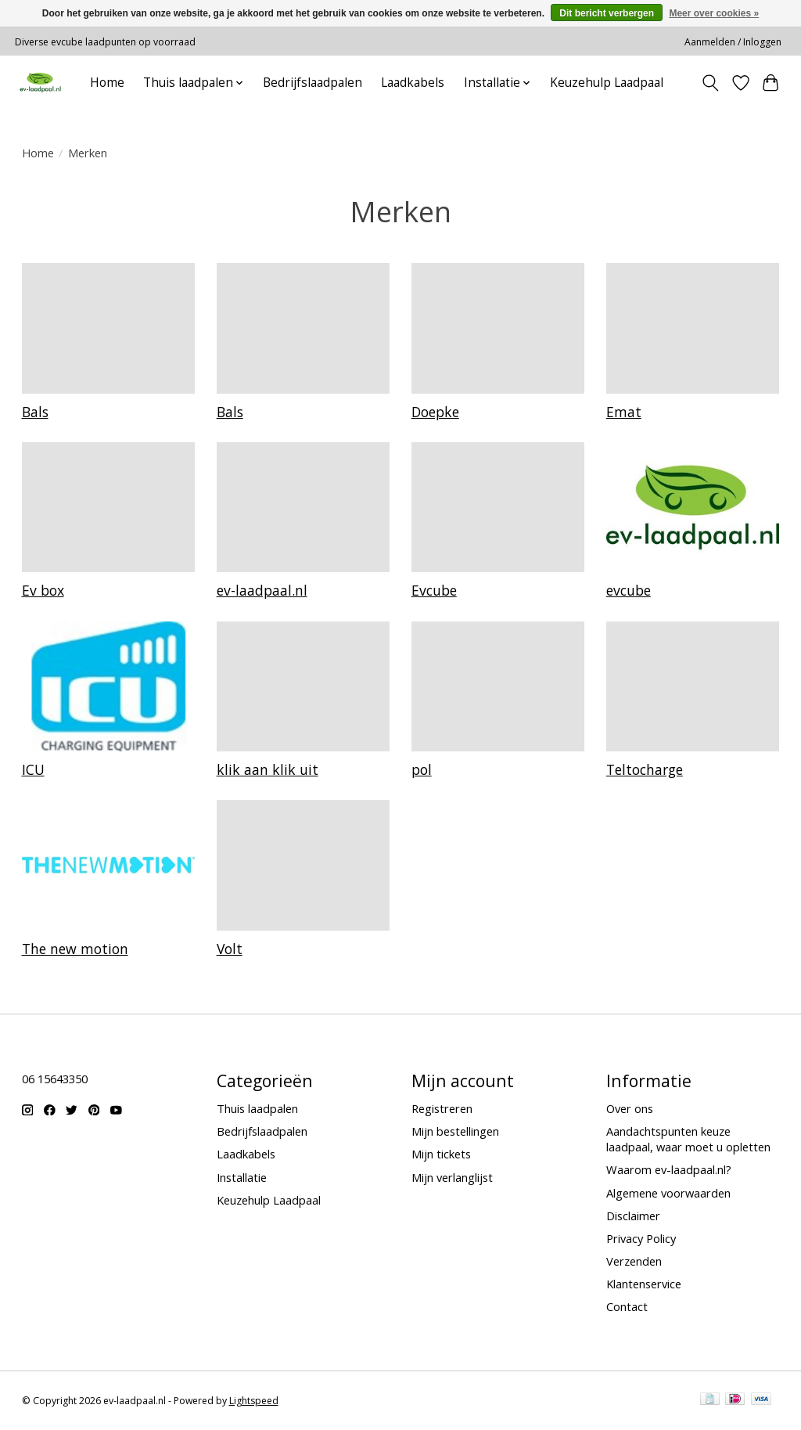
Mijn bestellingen (455, 1131)
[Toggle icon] (710, 83)
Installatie (242, 1177)
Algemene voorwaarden (668, 1193)
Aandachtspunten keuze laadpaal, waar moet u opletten (688, 1138)
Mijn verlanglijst (452, 1177)
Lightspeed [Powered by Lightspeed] (253, 1400)
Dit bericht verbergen (606, 13)
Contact (627, 1306)
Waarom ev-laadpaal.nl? (668, 1169)
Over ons (629, 1108)
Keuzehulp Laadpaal (606, 82)
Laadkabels (412, 82)
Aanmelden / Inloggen (732, 42)
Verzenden (634, 1261)
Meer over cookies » (714, 13)
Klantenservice (643, 1283)
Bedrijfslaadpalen (312, 82)
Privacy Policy (641, 1238)
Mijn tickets (441, 1154)
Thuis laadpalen (257, 1108)
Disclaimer (633, 1215)
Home (107, 82)
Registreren (441, 1108)
